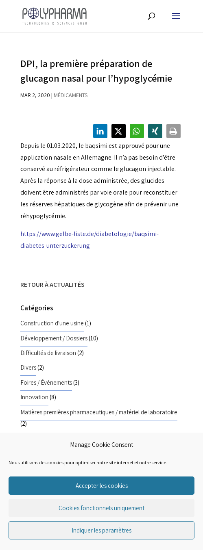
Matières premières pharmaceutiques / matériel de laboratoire (98, 412)
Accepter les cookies (102, 485)
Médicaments (70, 95)
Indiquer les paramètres (101, 530)
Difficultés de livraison (48, 353)
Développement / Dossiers (53, 338)
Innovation (34, 397)
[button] (100, 131)
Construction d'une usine (52, 323)
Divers (28, 367)
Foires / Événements (46, 382)
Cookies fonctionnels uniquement (101, 508)
